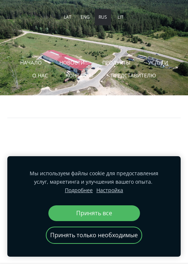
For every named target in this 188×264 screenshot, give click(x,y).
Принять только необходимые (94, 235)
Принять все (94, 213)
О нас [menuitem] (40, 75)
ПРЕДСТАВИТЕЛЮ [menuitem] (133, 75)
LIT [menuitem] (121, 17)
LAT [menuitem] (67, 17)
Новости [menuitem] (72, 62)
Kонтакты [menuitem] (79, 75)
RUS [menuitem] (103, 17)
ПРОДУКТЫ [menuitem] (116, 62)
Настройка (109, 190)
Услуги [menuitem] (158, 62)
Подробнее (79, 190)
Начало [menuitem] (31, 62)
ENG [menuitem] (85, 17)
